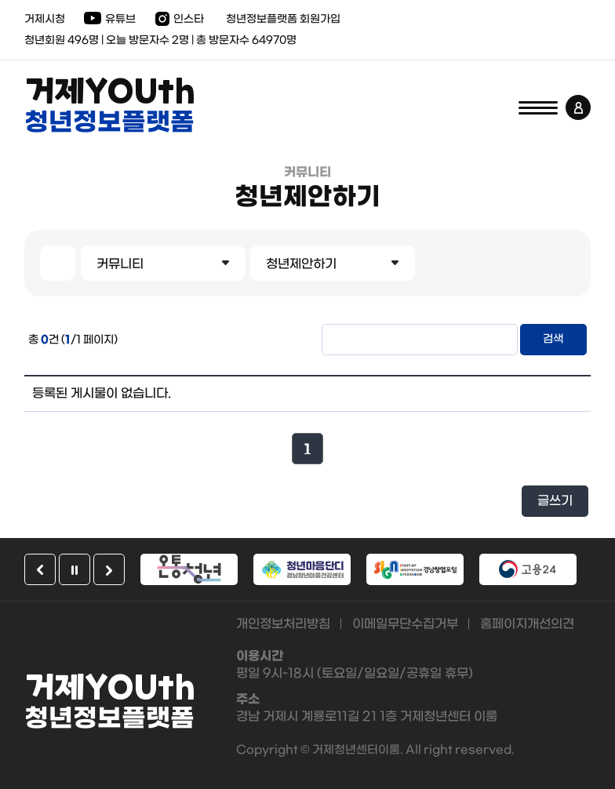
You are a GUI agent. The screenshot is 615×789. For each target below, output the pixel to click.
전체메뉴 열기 (538, 108)
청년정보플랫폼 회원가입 (283, 19)
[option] (189, 569)
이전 (40, 569)
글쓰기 (555, 500)
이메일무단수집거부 (405, 623)
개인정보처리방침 (283, 623)
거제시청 (44, 19)
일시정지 (74, 569)
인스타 (188, 19)
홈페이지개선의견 (527, 623)
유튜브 (120, 19)
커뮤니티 (120, 263)
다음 (109, 569)
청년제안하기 (301, 263)
